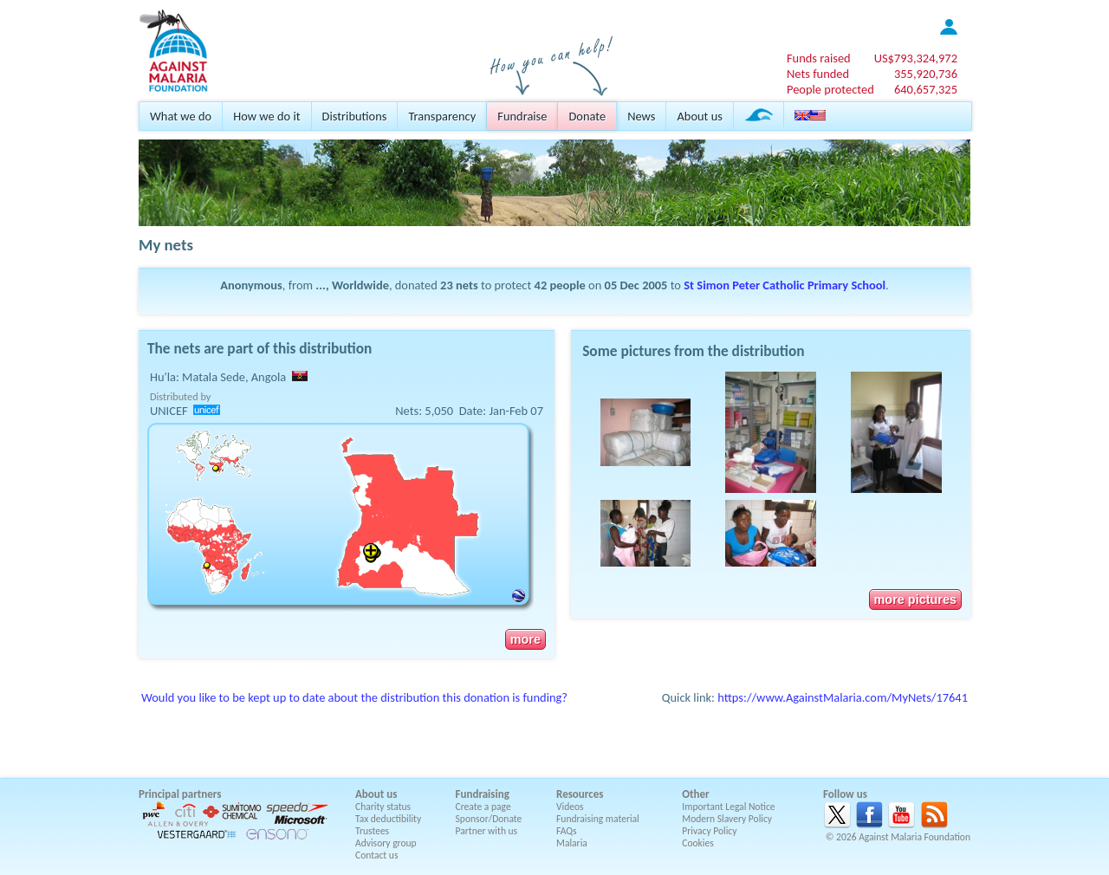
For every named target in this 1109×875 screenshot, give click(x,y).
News (641, 116)
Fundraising (482, 794)
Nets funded (818, 73)
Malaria (571, 843)
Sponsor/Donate (489, 819)
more (525, 639)
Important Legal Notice (728, 806)
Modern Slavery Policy (727, 819)
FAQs (566, 831)
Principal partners (180, 794)
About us (699, 116)
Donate (587, 116)
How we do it (266, 116)
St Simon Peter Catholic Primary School (784, 285)
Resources (579, 794)
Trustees (372, 831)
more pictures (915, 599)
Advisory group (386, 843)
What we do (180, 116)
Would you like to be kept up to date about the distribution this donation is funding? (354, 697)
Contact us (376, 855)
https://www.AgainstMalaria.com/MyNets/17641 (842, 697)
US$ (915, 58)
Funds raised (819, 58)
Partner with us (487, 831)
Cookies (698, 843)
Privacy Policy (709, 831)
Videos (570, 806)
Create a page (483, 806)
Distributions (354, 116)
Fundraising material (597, 819)
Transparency (442, 116)
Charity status (383, 806)
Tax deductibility (388, 819)
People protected (830, 89)
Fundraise (522, 116)
